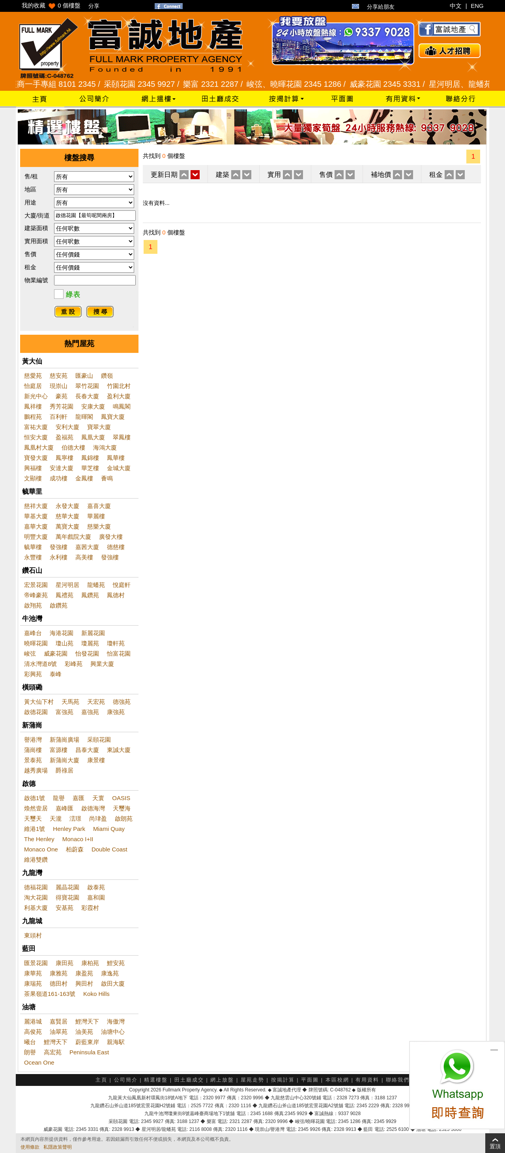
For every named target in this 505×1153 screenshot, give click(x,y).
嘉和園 (96, 897)
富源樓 (58, 749)
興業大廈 (102, 663)
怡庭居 (33, 385)
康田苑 (64, 963)
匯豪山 (84, 375)
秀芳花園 (61, 406)
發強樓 (58, 547)
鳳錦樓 (90, 457)
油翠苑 (58, 1031)
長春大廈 (87, 396)
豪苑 (61, 396)
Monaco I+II (78, 839)
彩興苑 (33, 674)
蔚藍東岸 (87, 1042)
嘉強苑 (90, 712)
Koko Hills (96, 993)
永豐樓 (33, 557)
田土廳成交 (189, 1080)
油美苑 (84, 1031)
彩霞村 (90, 907)
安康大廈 (93, 406)
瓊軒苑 (116, 643)
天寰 (98, 798)
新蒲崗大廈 (64, 760)
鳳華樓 (116, 457)
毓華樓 (33, 547)
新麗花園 (93, 633)
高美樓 (84, 557)
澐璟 (75, 818)
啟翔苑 (33, 605)
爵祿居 (64, 770)
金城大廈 (119, 468)
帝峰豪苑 (36, 595)
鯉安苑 (116, 963)
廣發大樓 (111, 536)
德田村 (58, 983)
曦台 (30, 1042)
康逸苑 (110, 973)
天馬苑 (70, 701)
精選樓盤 (156, 1080)
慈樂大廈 (99, 526)
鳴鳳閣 (122, 406)
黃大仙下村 (39, 701)
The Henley (39, 839)
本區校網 (337, 1080)
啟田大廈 (113, 983)
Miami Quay (109, 828)
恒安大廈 (36, 437)
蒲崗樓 (33, 749)
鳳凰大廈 (93, 437)
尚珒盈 (98, 818)
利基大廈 (36, 907)
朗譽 (30, 1052)
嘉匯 (78, 798)
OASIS (121, 798)
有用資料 (367, 1080)
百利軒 (58, 416)
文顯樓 (33, 478)
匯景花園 (36, 963)
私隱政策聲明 (57, 1147)
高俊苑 (33, 1031)
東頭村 (33, 935)
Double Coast (109, 849)
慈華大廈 (67, 516)
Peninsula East (89, 1052)
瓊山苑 (64, 643)
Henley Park (69, 828)
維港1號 (34, 828)
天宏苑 (96, 701)
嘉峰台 (33, 633)
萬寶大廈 (67, 526)
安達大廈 (61, 468)
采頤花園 (99, 739)
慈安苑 (58, 375)
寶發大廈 (36, 457)
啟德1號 (34, 798)
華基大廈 (36, 516)
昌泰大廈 (87, 749)
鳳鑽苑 (90, 595)
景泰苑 (33, 760)
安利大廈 (67, 427)
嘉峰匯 (64, 808)
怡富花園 (119, 653)
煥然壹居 (36, 808)
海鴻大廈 (105, 447)
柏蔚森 (75, 849)
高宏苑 (53, 1052)
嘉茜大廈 (87, 547)
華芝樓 (90, 468)
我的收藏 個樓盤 (51, 5)
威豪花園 (55, 653)
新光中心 (36, 396)
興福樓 (33, 468)
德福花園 (36, 887)
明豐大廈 (36, 536)
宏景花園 (36, 584)
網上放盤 (222, 1080)
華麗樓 (96, 516)
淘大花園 (36, 897)
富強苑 (64, 712)
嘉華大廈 (36, 526)
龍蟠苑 (96, 584)
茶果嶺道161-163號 (49, 993)
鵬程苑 (33, 416)
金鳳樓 (84, 478)
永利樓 (58, 557)
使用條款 (30, 1147)
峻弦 (30, 653)
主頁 (101, 1080)
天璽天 (33, 818)
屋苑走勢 (252, 1080)
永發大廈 (67, 505)
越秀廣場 (36, 770)
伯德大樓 (73, 447)
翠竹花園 (87, 385)
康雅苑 (58, 973)
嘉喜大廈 (99, 505)
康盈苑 (84, 973)
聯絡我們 (398, 1080)
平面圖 (310, 1080)
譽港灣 (33, 739)
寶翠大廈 (99, 427)
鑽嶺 (107, 375)
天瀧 (56, 818)
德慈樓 (116, 547)
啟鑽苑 (58, 605)
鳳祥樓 (33, 406)
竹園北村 (119, 385)
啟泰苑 (96, 887)
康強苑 (116, 712)
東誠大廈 (119, 749)
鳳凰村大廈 (39, 447)
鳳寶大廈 (113, 416)
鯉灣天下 (87, 1021)
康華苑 (33, 973)
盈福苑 (64, 437)
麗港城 (33, 1021)
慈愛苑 (33, 375)
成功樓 (58, 478)
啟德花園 (36, 712)
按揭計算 (283, 1080)
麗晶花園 (67, 887)
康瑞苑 (33, 983)
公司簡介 (126, 1080)
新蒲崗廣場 (64, 739)
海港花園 (61, 633)
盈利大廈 (119, 396)
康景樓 (96, 760)
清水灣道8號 (40, 663)
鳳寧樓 (64, 457)
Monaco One (41, 849)
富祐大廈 (36, 427)
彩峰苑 (73, 663)
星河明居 (67, 584)
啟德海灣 (93, 808)
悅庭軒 (122, 584)
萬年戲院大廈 (73, 536)
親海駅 (116, 1042)
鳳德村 (116, 595)
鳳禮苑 (64, 595)
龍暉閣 (84, 416)
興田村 (84, 983)
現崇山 (58, 385)
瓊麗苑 (90, 643)
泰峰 (56, 674)
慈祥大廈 (36, 505)
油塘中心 (113, 1031)
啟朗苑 (124, 818)
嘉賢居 (58, 1021)
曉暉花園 (36, 643)
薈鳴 (107, 478)
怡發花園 (87, 653)
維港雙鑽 (36, 859)
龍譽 (59, 798)
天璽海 (122, 808)
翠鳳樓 (122, 437)
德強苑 (122, 701)
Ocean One (39, 1062)
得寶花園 (67, 897)
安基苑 (64, 907)
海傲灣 (116, 1021)
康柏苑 (90, 963)
